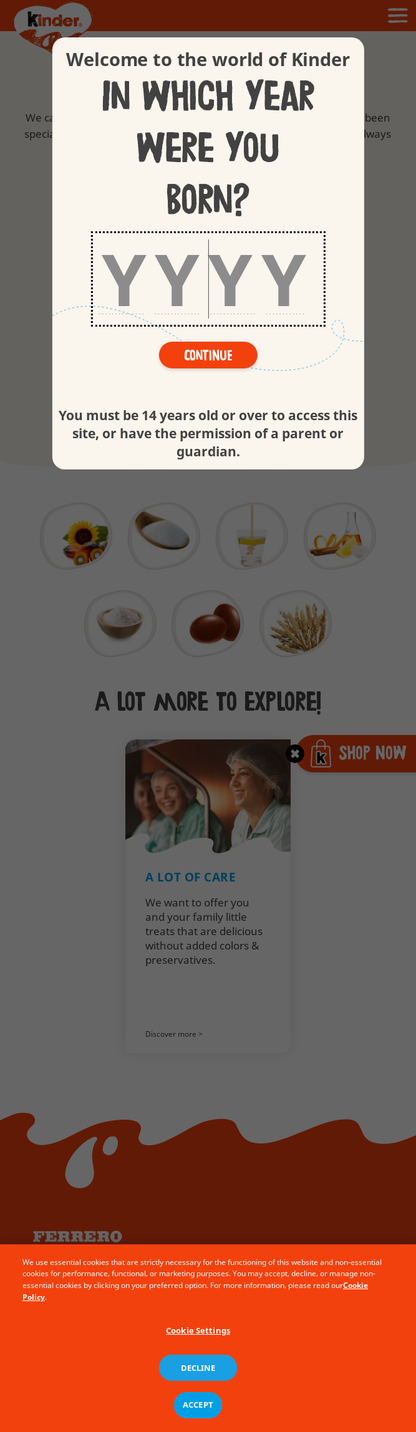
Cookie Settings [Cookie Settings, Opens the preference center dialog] (198, 1340)
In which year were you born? (208, 149)
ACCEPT (198, 1414)
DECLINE (198, 1377)
